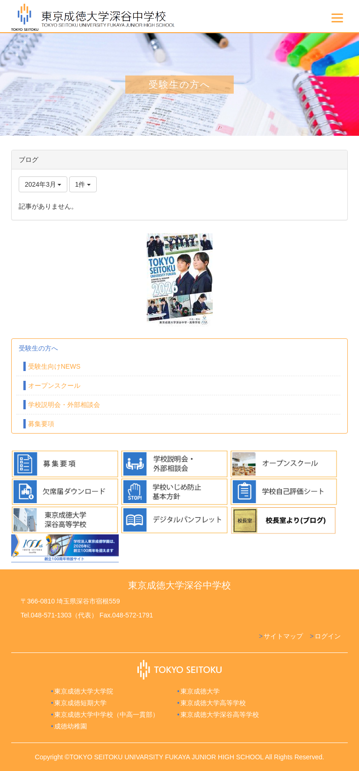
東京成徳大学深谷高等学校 (219, 714)
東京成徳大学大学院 (83, 691)
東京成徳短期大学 (80, 703)
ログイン (328, 636)
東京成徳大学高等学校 (213, 703)
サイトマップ (283, 636)
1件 (83, 184)
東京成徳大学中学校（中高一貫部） (106, 714)
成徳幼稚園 (70, 726)
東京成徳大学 (200, 691)
